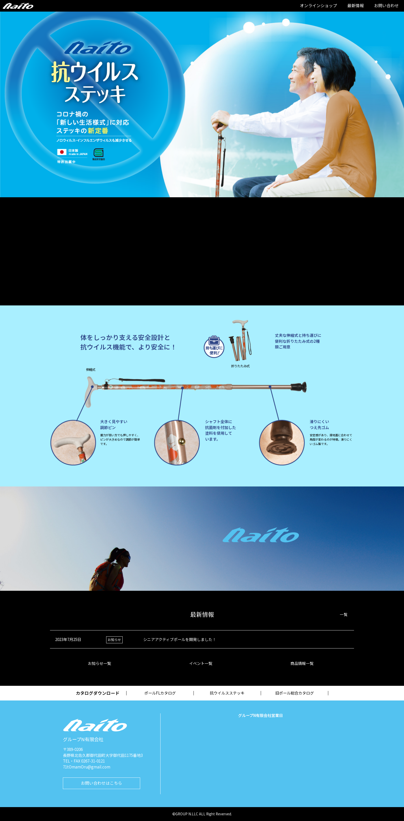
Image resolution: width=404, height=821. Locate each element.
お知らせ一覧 (101, 663)
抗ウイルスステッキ (227, 693)
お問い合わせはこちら (101, 783)
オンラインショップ (318, 5)
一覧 (344, 614)
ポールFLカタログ (160, 693)
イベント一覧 (202, 663)
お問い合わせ (386, 5)
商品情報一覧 (303, 663)
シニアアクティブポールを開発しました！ (179, 639)
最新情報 (355, 5)
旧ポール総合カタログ (294, 693)
